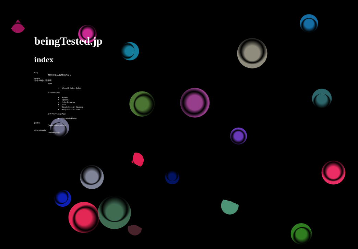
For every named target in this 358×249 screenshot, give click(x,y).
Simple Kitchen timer (71, 109)
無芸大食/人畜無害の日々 (59, 75)
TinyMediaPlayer (69, 118)
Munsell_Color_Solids (71, 88)
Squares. (65, 99)
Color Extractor (68, 102)
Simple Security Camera (72, 107)
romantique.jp (54, 132)
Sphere (65, 97)
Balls (64, 104)
